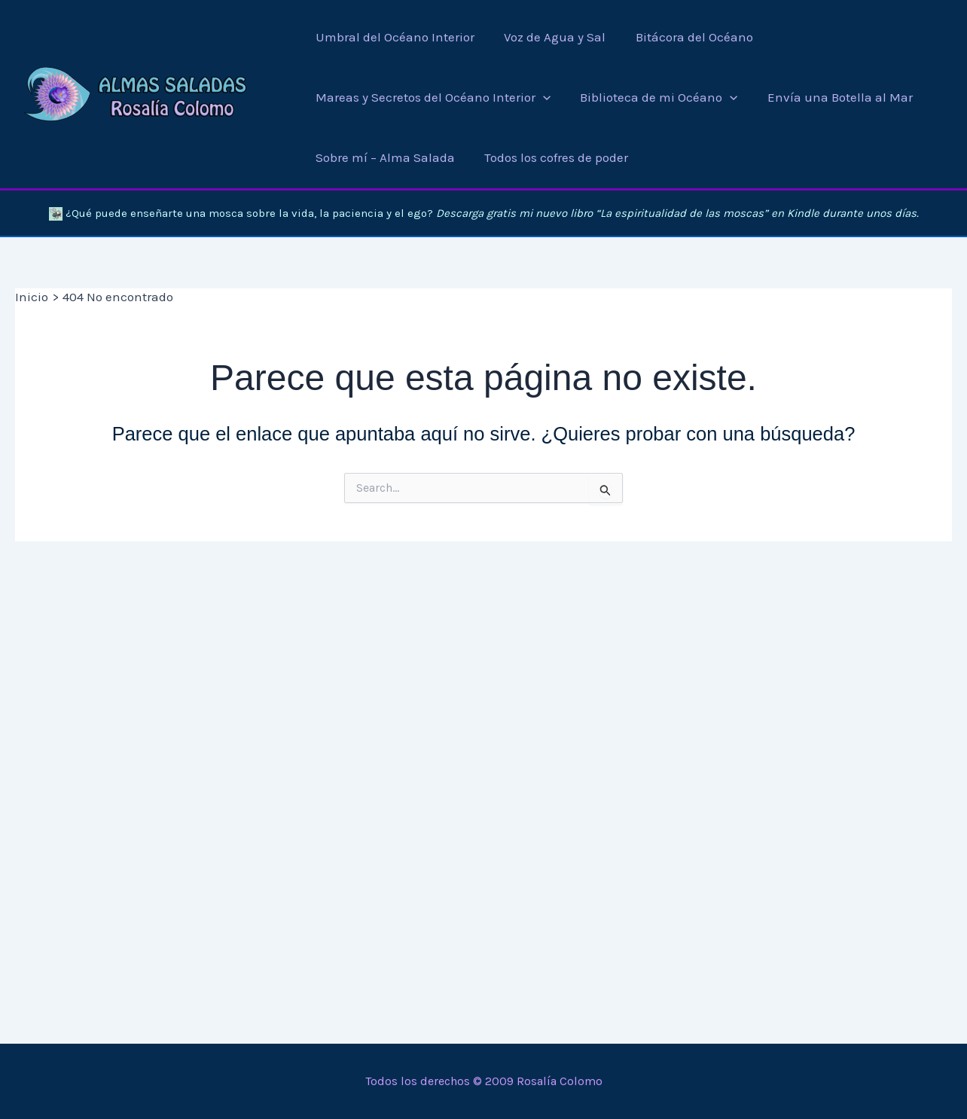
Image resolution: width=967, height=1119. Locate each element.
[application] (543, 97)
